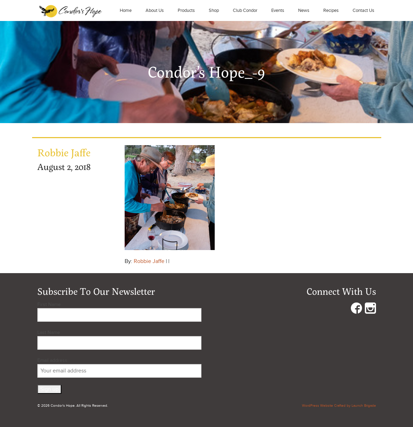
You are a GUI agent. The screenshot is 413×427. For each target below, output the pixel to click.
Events (277, 10)
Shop (214, 10)
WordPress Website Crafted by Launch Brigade (339, 406)
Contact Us (363, 10)
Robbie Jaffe (149, 261)
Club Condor (245, 10)
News (303, 10)
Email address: (119, 367)
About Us (155, 10)
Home (126, 10)
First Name (49, 304)
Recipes (331, 10)
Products (186, 10)
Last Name (48, 332)
